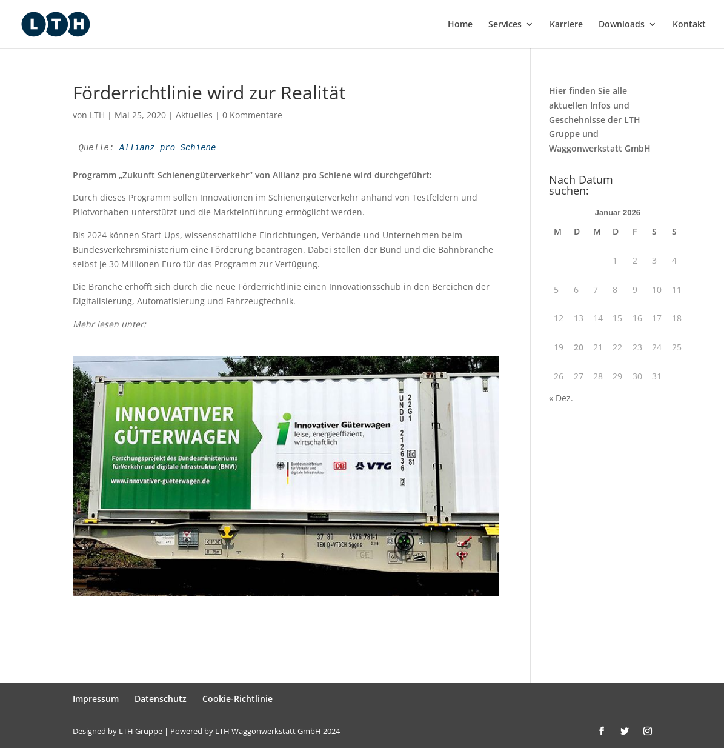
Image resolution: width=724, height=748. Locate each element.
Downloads (622, 25)
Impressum (96, 698)
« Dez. (561, 398)
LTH (97, 115)
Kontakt (689, 25)
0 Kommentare (252, 115)
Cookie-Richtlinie (237, 698)
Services (505, 25)
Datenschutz (161, 698)
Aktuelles (194, 115)
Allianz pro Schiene (167, 148)
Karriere (566, 25)
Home (460, 25)
